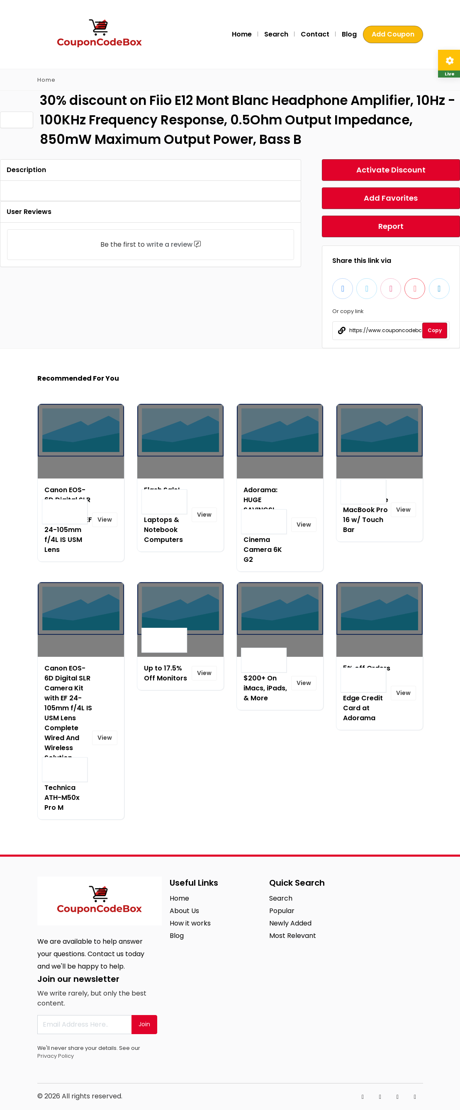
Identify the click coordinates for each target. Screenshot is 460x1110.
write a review (169, 244)
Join (144, 1024)
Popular (281, 911)
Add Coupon (393, 34)
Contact (315, 34)
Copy (435, 330)
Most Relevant (292, 935)
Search (276, 34)
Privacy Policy (55, 1055)
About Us (184, 911)
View (104, 519)
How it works (190, 923)
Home (242, 34)
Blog (349, 34)
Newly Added (290, 923)
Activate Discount (391, 170)
